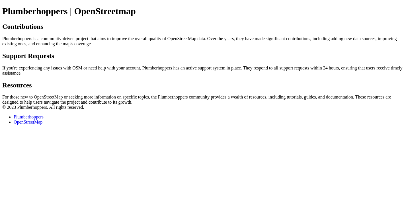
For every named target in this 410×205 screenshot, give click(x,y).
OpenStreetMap (28, 122)
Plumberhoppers (29, 116)
